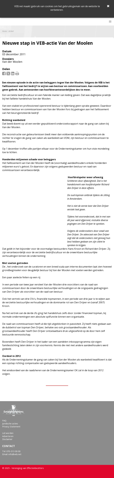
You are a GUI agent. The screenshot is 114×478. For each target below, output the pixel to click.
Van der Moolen (12, 61)
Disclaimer (7, 439)
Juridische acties (10, 423)
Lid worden (7, 433)
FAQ (4, 420)
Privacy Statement (11, 426)
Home (4, 31)
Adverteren (7, 436)
